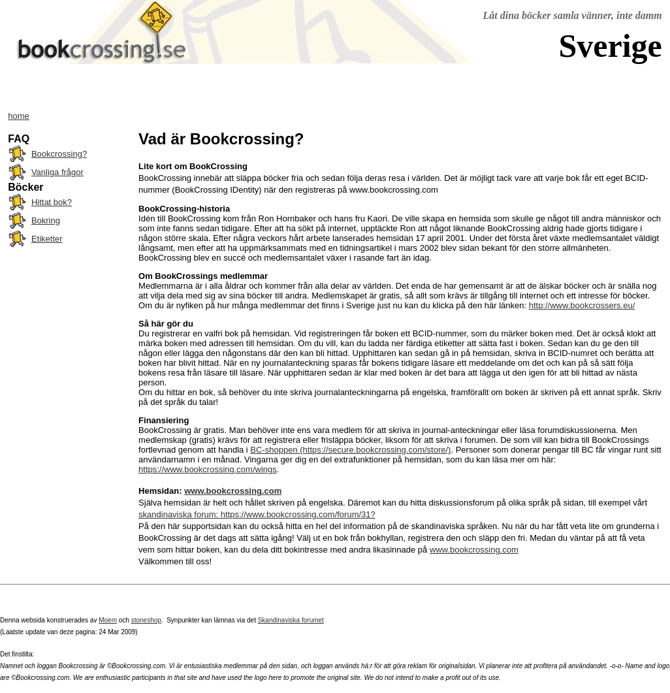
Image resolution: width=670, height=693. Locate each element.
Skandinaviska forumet (291, 620)
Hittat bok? (51, 202)
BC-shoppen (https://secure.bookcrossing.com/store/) (350, 450)
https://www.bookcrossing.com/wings (207, 469)
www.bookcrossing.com (232, 491)
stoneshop (146, 620)
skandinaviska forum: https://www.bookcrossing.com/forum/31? (256, 514)
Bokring (45, 220)
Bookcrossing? (59, 154)
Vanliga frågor (57, 172)
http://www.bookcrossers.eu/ (582, 305)
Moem (108, 620)
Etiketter (47, 239)
